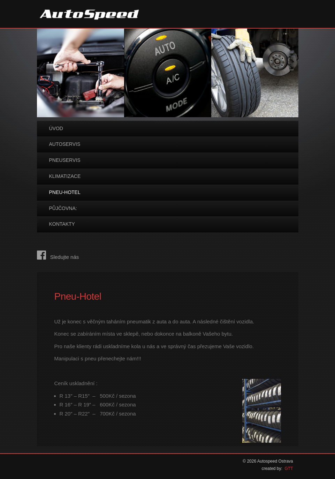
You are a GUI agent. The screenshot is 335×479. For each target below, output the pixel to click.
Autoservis (65, 144)
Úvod (56, 128)
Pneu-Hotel (65, 192)
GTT (289, 468)
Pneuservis (65, 160)
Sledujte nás (58, 257)
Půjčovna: (63, 208)
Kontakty (62, 224)
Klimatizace (65, 176)
